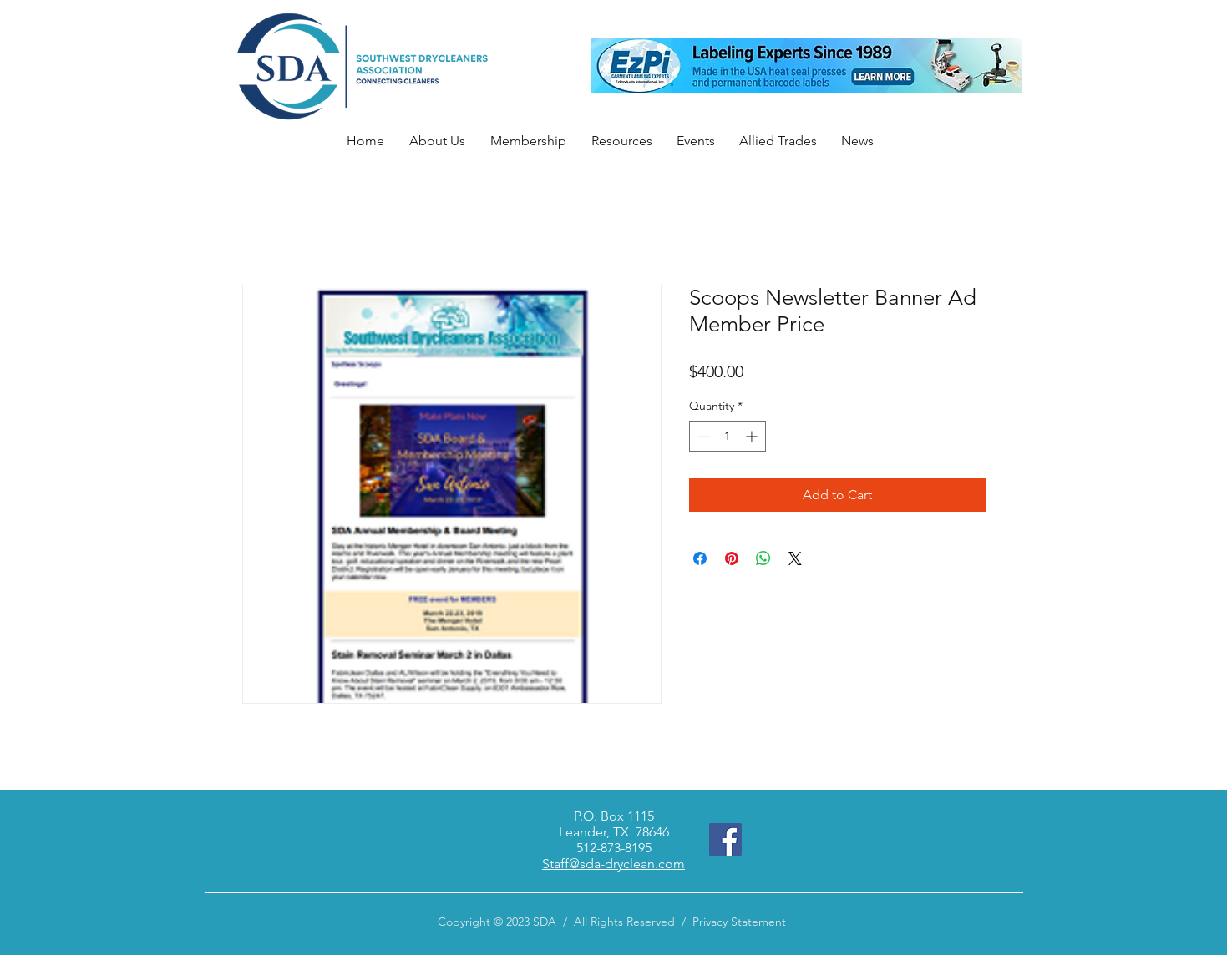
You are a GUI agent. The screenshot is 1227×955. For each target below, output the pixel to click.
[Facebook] (725, 839)
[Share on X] (795, 558)
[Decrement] (702, 436)
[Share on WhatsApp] (763, 558)
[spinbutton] (727, 436)
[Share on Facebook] (700, 558)
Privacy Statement (740, 921)
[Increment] (753, 436)
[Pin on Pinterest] (732, 558)
